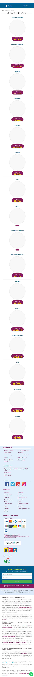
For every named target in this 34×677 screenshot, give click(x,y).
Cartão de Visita (8, 503)
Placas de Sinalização (23, 503)
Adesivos (6, 492)
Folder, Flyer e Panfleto (23, 508)
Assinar (17, 581)
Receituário (20, 495)
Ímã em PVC (21, 506)
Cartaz (5, 506)
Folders (22, 629)
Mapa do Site (21, 460)
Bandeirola (6, 497)
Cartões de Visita (16, 629)
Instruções (20, 452)
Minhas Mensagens (9, 455)
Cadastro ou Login (8, 450)
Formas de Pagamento (23, 450)
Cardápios (6, 508)
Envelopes (20, 492)
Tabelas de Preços (22, 457)
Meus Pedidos (7, 452)
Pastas (19, 501)
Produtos (9, 5)
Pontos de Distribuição (23, 455)
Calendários (9, 629)
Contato (6, 457)
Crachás (6, 511)
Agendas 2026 (7, 495)
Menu (25, 5)
